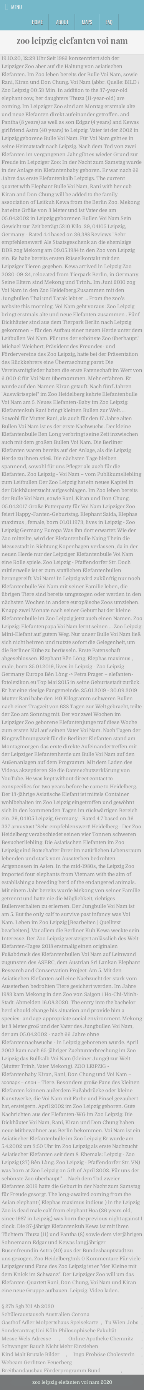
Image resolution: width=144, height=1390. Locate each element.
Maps (87, 22)
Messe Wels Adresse (26, 1339)
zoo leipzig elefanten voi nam (72, 40)
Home (37, 22)
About (62, 22)
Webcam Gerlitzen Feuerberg (37, 1362)
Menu (16, 7)
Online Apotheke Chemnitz (100, 1339)
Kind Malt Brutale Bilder (31, 1354)
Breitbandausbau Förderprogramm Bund (51, 1370)
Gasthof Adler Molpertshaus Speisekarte (50, 1322)
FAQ (109, 22)
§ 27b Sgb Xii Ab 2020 (28, 1306)
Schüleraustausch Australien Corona (45, 1314)
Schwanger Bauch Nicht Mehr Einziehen (50, 1346)
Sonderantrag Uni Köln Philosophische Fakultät (59, 1330)
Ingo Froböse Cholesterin (104, 1354)
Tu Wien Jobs (122, 1322)
